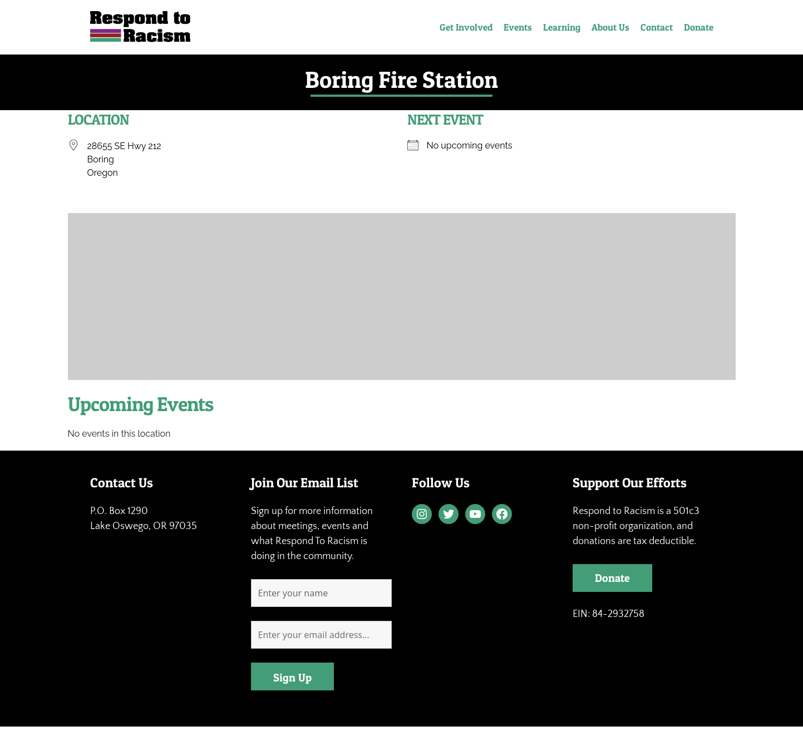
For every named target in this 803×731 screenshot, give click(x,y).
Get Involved (466, 27)
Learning (561, 27)
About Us (610, 27)
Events (518, 27)
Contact (657, 27)
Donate (698, 27)
